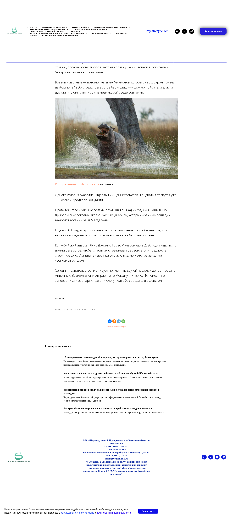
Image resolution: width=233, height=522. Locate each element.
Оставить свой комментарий (116, 329)
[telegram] (191, 31)
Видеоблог (122, 33)
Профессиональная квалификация (59, 35)
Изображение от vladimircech (77, 186)
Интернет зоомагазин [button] (54, 27)
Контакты (33, 27)
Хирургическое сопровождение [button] (111, 27)
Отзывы (75, 31)
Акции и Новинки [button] (101, 33)
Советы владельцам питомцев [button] (89, 29)
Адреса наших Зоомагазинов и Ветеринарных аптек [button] (57, 33)
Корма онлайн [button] (79, 27)
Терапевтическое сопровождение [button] (48, 29)
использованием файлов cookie (77, 512)
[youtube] (217, 462)
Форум (33, 35)
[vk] (177, 31)
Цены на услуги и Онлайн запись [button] (47, 31)
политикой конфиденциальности (114, 512)
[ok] (184, 31)
